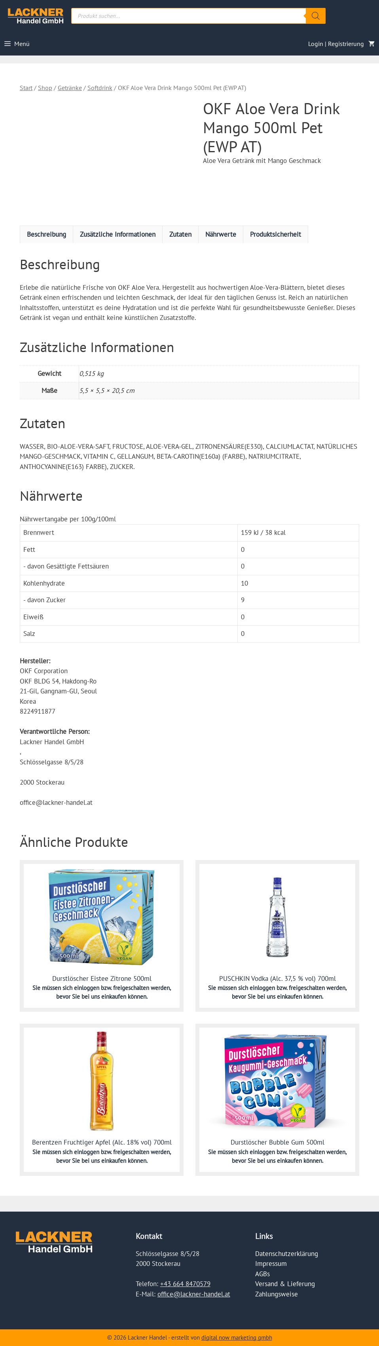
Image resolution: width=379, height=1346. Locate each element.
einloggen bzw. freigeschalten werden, (122, 988)
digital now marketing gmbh (236, 1337)
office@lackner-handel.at (193, 1294)
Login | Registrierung (336, 44)
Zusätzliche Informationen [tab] (117, 234)
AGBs (262, 1273)
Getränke (70, 88)
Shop (45, 88)
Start (26, 88)
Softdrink (99, 88)
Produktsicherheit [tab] (275, 234)
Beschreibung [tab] (46, 234)
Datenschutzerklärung (286, 1253)
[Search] (316, 16)
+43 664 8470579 (185, 1283)
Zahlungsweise (276, 1294)
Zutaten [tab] (180, 234)
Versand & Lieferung (285, 1283)
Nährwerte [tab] (220, 234)
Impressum (271, 1263)
